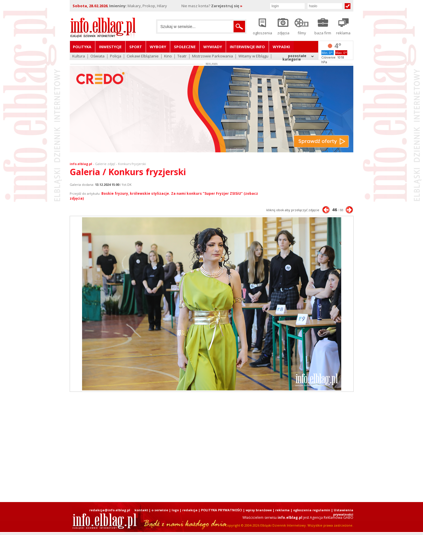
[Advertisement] (212, 447)
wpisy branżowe (259, 510)
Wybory (158, 46)
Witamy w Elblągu (253, 56)
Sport (135, 46)
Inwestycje (110, 46)
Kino (168, 56)
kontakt (141, 510)
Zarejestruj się (226, 5)
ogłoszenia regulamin (311, 510)
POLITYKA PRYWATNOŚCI (221, 510)
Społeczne (185, 46)
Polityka (82, 46)
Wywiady (212, 46)
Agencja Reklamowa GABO (331, 517)
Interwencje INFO (247, 46)
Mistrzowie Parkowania (212, 56)
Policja (115, 56)
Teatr (182, 56)
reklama (282, 510)
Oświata (97, 56)
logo (175, 510)
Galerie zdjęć (105, 164)
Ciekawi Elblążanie (143, 56)
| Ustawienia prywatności (342, 512)
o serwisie (159, 510)
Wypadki (281, 46)
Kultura (78, 56)
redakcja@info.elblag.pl (109, 510)
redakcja (190, 510)
